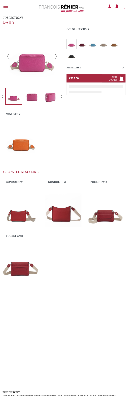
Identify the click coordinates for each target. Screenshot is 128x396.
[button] (96, 68)
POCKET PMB (98, 182)
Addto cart (112, 78)
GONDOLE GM (57, 182)
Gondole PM (14, 182)
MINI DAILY (13, 114)
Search (123, 6)
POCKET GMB (14, 236)
